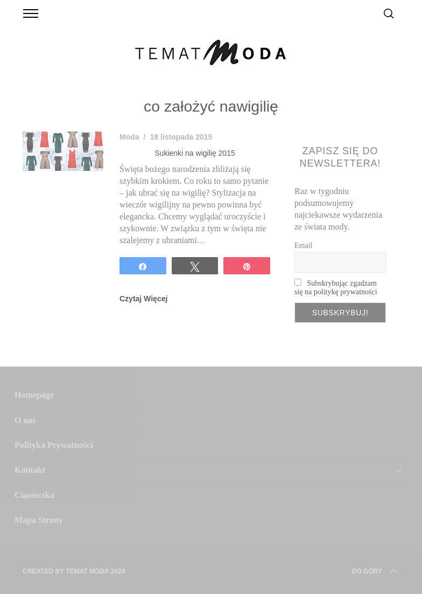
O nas (25, 420)
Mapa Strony (39, 519)
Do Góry (375, 571)
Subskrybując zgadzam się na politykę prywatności (335, 287)
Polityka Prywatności (54, 445)
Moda (129, 137)
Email (303, 245)
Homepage (34, 394)
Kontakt (30, 469)
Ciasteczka (34, 495)
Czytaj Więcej (143, 298)
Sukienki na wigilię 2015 (194, 153)
